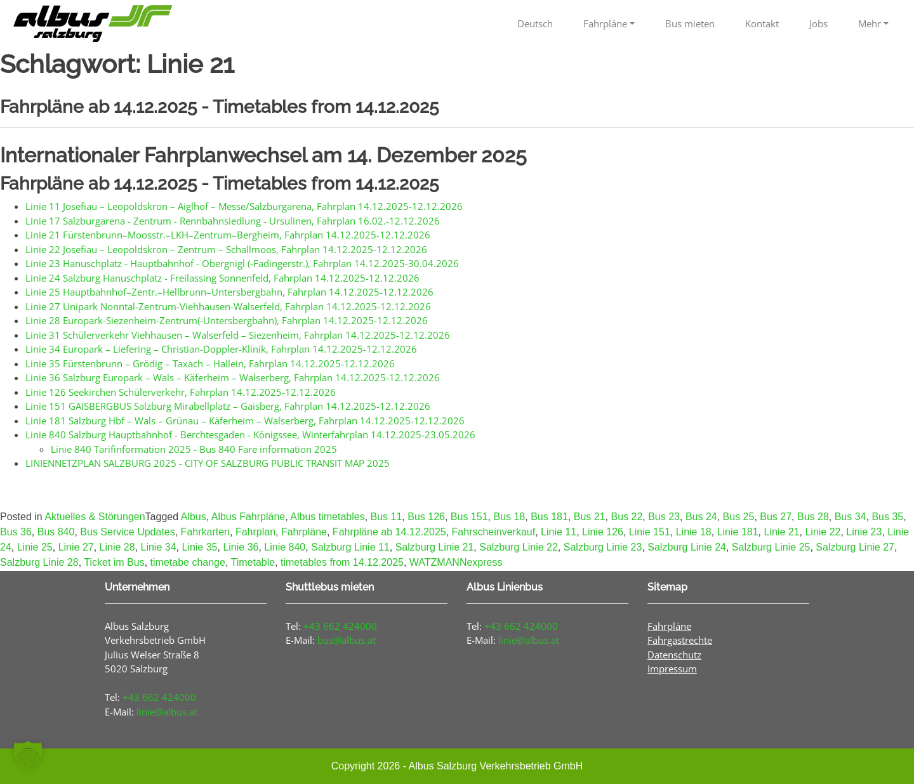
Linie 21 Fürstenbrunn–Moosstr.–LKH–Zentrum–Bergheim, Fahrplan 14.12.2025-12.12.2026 (227, 234)
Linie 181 (737, 531)
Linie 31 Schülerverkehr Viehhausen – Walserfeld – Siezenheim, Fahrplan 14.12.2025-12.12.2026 (237, 335)
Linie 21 (781, 531)
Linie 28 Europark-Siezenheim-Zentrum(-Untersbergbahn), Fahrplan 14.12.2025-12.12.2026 (226, 320)
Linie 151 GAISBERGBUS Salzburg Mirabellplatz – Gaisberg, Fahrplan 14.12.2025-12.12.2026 (227, 406)
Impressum (672, 668)
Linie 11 (558, 531)
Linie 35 (199, 547)
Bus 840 (56, 531)
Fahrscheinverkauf (494, 531)
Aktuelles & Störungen (94, 516)
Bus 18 (509, 516)
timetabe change (187, 562)
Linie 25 (35, 547)
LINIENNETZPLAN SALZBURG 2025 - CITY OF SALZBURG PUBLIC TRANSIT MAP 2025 (207, 463)
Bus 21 (590, 516)
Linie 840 (284, 547)
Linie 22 (822, 531)
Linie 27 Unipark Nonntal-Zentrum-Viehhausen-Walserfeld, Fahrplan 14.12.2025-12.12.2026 (228, 306)
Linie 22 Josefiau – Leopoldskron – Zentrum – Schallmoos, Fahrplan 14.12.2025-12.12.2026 (226, 249)
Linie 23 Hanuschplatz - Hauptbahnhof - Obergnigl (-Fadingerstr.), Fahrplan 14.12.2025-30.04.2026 (242, 263)
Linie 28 (117, 547)
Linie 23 (864, 531)
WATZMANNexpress (456, 562)
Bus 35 (887, 516)
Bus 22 (626, 516)
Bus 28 (813, 516)
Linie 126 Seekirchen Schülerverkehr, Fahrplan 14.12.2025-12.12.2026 (180, 392)
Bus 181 (549, 516)
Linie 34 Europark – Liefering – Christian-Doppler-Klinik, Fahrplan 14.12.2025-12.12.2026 (221, 349)
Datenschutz (674, 654)
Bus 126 (426, 516)
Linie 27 (76, 547)
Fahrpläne (605, 23)
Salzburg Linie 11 (350, 547)
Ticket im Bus (114, 562)
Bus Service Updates (127, 531)
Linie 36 (240, 547)
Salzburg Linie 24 (686, 547)
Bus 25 (739, 516)
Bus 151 (469, 516)
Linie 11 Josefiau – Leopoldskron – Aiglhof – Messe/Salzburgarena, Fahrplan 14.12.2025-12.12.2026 (244, 206)
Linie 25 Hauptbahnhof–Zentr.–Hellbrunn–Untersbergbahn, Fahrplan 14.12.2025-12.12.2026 (229, 291)
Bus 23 (664, 516)
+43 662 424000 (159, 697)
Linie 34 (158, 547)
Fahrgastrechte (679, 640)
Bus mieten (690, 23)
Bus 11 (386, 516)
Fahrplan (255, 531)
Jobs (818, 23)
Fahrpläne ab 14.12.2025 (389, 531)
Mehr (869, 23)
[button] (28, 756)
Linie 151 (649, 531)
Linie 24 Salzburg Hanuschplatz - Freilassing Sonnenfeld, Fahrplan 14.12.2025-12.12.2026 (222, 277)
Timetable (252, 562)
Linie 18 (694, 531)
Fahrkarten (205, 531)
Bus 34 (850, 516)
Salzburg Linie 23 (603, 547)
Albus (193, 516)
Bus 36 (16, 531)
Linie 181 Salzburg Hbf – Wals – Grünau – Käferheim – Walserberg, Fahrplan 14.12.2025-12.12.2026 (245, 420)
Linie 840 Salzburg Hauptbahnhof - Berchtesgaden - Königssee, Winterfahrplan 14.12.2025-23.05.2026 (250, 434)
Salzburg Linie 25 (771, 547)
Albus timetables (327, 516)
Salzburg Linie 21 (434, 547)
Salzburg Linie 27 (855, 547)
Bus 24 (701, 516)
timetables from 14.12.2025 (342, 562)
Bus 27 (775, 516)
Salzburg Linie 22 (518, 547)
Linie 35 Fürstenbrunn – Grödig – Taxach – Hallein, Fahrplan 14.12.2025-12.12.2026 (210, 363)
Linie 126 (602, 531)
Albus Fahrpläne (248, 516)
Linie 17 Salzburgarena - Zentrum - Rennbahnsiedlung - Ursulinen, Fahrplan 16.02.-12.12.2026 (232, 220)
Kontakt (762, 23)
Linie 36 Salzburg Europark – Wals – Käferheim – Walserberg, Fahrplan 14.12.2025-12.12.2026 (232, 377)
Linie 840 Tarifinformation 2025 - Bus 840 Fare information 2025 (194, 449)
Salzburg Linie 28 (39, 562)
